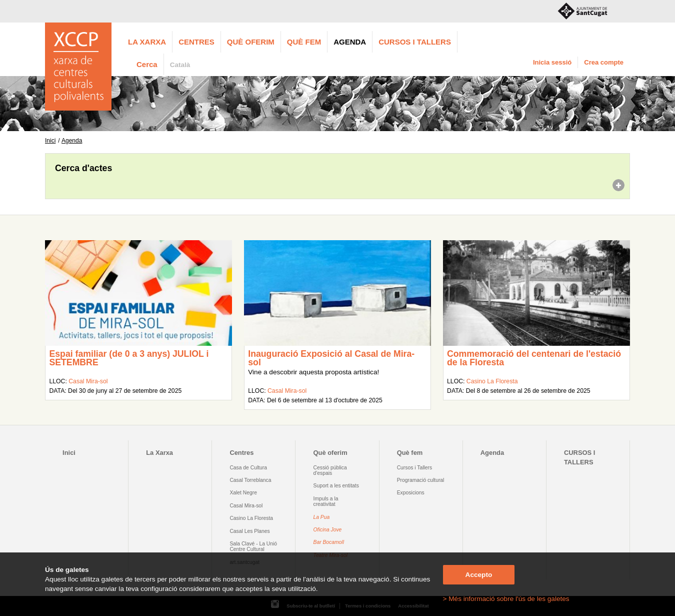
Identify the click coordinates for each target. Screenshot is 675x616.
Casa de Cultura (248, 467)
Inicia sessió (552, 62)
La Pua (322, 517)
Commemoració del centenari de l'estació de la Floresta (534, 358)
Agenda (350, 42)
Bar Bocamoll (329, 542)
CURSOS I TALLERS (414, 42)
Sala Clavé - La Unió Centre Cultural (253, 546)
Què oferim (250, 42)
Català (180, 65)
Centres (196, 42)
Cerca (147, 64)
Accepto (479, 574)
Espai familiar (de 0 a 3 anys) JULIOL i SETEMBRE (128, 358)
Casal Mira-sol (88, 381)
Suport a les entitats (336, 485)
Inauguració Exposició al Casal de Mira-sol (331, 358)
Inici (50, 140)
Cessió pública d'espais (330, 470)
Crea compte (604, 62)
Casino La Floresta (492, 381)
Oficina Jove (328, 529)
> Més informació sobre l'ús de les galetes (506, 598)
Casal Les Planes (250, 531)
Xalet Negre (243, 492)
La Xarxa (147, 42)
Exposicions (410, 492)
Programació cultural (420, 480)
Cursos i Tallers (414, 467)
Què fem (304, 42)
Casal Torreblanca (250, 480)
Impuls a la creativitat (326, 501)
